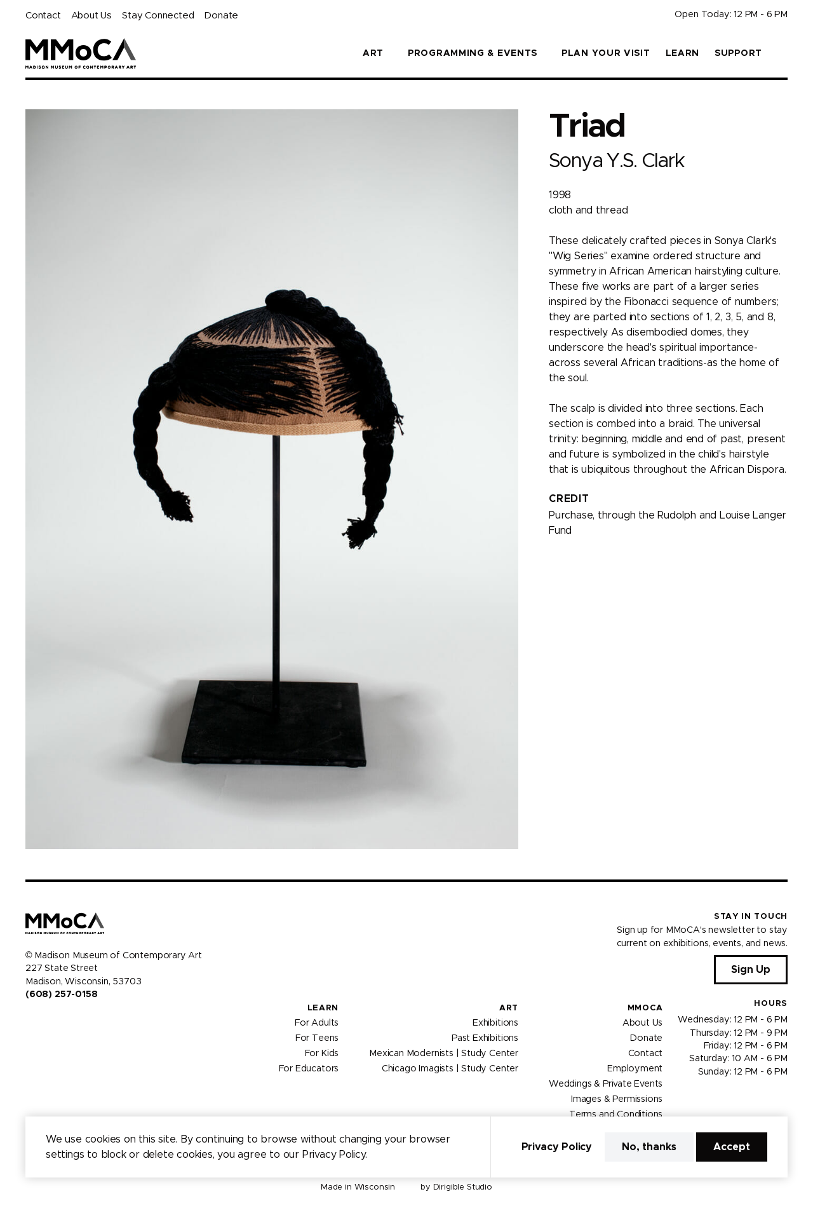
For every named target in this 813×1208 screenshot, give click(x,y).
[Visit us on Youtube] (61, 1021)
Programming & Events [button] (472, 53)
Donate (221, 15)
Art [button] (373, 53)
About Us (91, 15)
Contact (43, 15)
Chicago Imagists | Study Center (450, 1068)
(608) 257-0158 (61, 994)
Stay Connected (158, 15)
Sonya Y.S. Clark (616, 161)
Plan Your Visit (605, 53)
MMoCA (645, 1008)
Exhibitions (495, 1023)
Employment (634, 1068)
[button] (782, 53)
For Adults (317, 1023)
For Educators (309, 1068)
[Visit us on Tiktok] (76, 1021)
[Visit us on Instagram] (46, 1021)
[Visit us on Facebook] (30, 1021)
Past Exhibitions (485, 1038)
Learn (683, 53)
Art (508, 1008)
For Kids (322, 1053)
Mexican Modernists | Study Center (443, 1053)
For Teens (317, 1038)
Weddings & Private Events (605, 1084)
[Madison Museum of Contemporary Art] (81, 53)
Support (738, 53)
